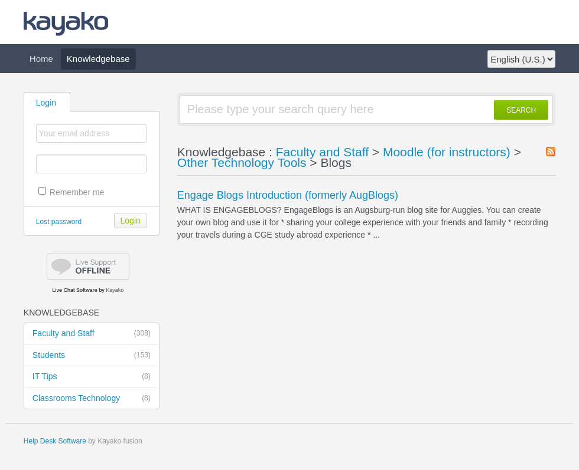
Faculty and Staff (91, 334)
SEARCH (521, 110)
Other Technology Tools (242, 162)
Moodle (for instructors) (446, 152)
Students (91, 355)
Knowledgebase (98, 59)
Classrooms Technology (91, 399)
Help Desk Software (55, 441)
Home (41, 59)
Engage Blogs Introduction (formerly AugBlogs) (287, 195)
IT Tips (91, 377)
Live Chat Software (75, 290)
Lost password (59, 222)
